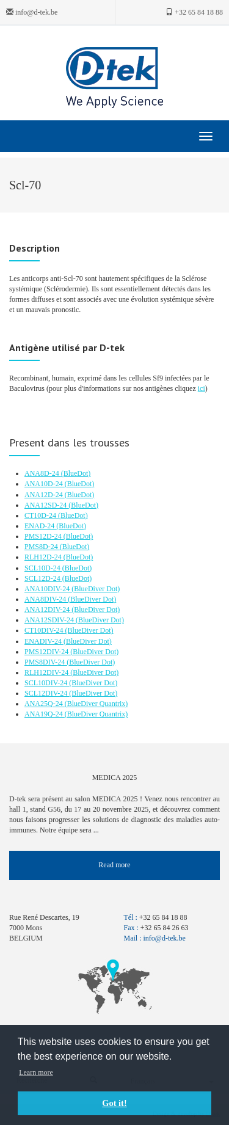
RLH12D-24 (44, 557)
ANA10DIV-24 (47, 588)
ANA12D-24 (44, 494)
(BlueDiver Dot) (95, 588)
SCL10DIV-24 (46, 683)
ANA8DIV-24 (46, 599)
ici (201, 388)
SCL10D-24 (43, 568)
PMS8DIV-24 (45, 662)
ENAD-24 (40, 526)
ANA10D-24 (44, 483)
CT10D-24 (41, 515)
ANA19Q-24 (44, 714)
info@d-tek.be (31, 12)
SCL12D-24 (43, 578)
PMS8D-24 (42, 546)
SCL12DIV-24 (46, 693)
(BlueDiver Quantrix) (96, 703)
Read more (114, 865)
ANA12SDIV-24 (50, 620)
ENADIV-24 (44, 641)
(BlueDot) (76, 473)
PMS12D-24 (44, 536)
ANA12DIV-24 (47, 609)
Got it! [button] (114, 1103)
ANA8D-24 (42, 473)
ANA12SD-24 (46, 505)
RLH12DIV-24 (47, 672)
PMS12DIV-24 (47, 651)
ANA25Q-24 (44, 703)
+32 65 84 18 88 (194, 12)
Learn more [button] (36, 1072)
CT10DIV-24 (44, 630)
